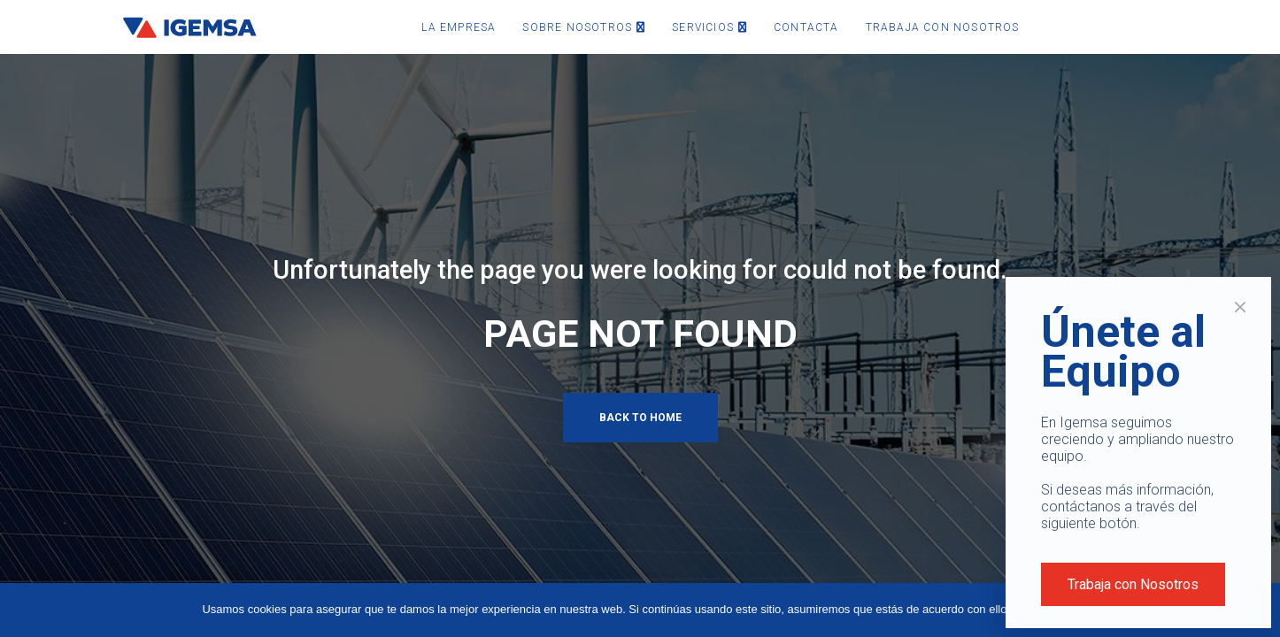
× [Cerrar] (1240, 307)
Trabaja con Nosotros (1133, 584)
